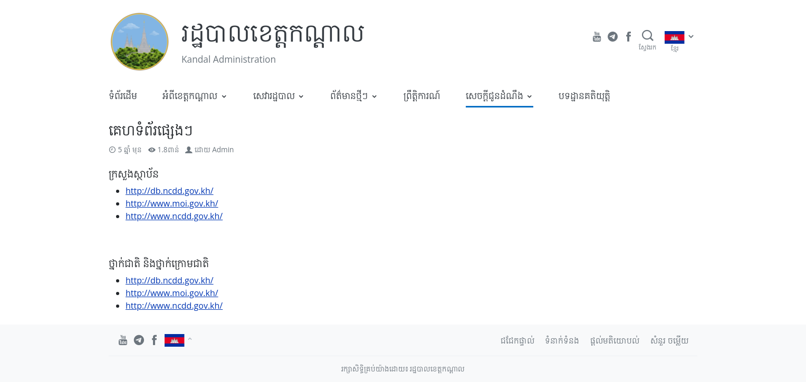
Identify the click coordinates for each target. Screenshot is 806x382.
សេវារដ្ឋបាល (274, 95)
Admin (223, 149)
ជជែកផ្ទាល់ (517, 340)
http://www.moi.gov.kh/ (172, 203)
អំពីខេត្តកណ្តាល (189, 95)
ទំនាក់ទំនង (562, 340)
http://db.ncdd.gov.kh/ (170, 191)
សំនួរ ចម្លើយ (669, 340)
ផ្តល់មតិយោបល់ (614, 340)
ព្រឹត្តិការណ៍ (422, 95)
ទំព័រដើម (123, 95)
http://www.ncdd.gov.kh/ (174, 216)
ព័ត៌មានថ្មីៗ (349, 95)
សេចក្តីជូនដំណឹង (494, 95)
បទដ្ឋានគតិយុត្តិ (584, 95)
